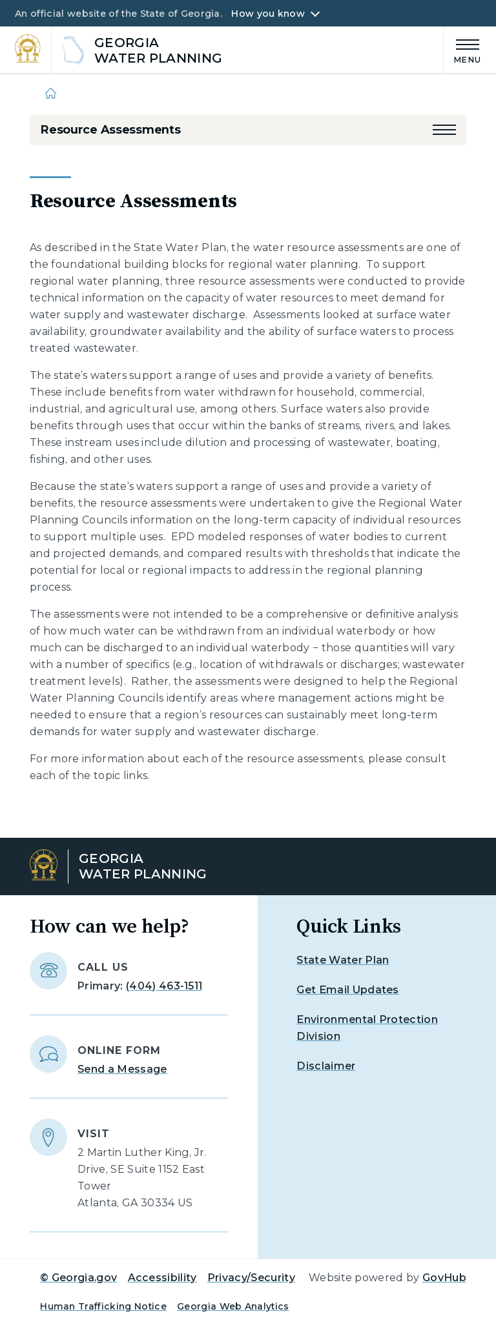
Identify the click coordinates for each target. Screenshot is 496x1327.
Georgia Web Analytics (233, 1306)
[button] (444, 129)
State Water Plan (342, 960)
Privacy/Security (251, 1277)
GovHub (444, 1277)
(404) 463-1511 (164, 986)
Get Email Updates (347, 990)
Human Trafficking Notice (103, 1306)
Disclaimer (325, 1066)
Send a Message (122, 1069)
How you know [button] (267, 13)
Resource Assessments (110, 130)
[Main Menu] (462, 49)
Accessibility (162, 1277)
